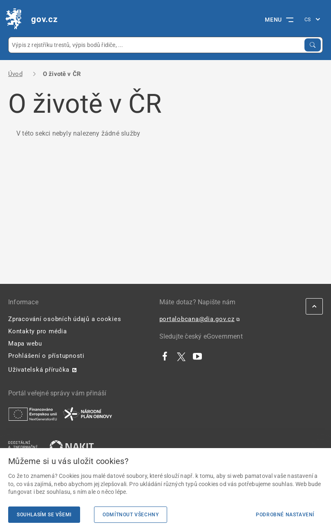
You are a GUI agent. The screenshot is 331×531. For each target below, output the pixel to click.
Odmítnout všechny (131, 515)
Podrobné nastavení (285, 515)
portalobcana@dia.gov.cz (197, 319)
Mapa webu (25, 343)
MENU (279, 19)
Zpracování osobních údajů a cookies (64, 319)
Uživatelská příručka (38, 369)
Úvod (15, 74)
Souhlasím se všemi (44, 515)
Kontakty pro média (37, 331)
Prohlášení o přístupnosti (46, 355)
